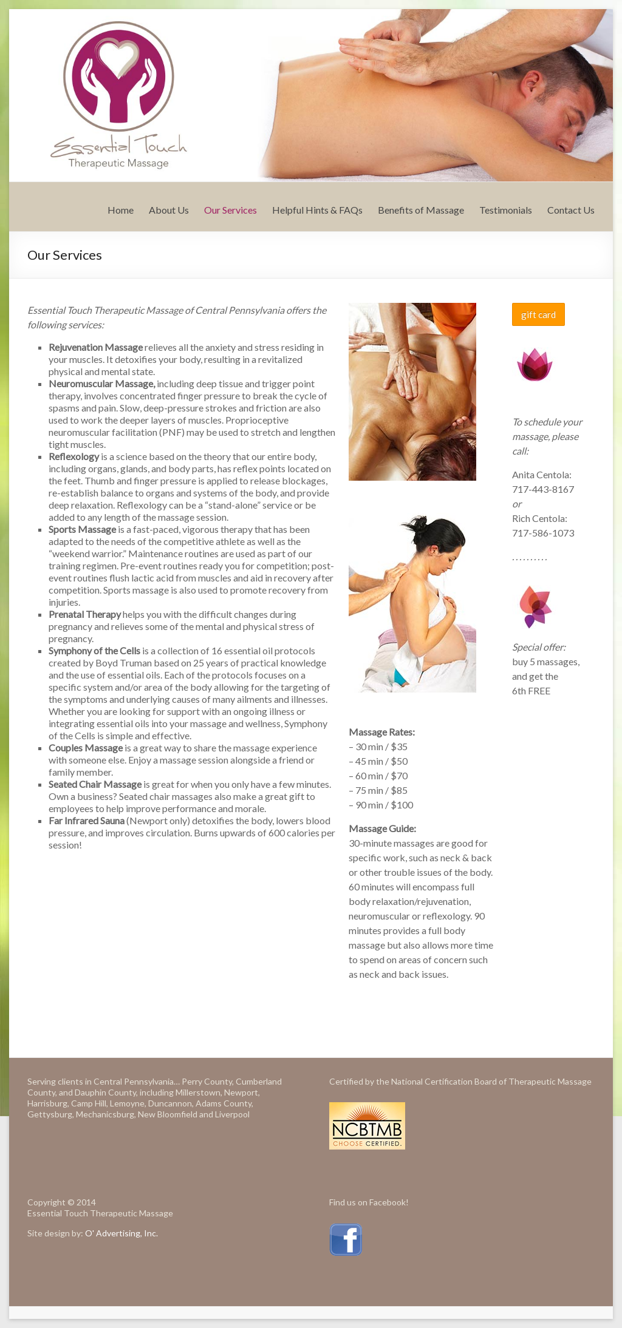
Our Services (230, 209)
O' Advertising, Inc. (121, 1233)
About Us (169, 209)
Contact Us (571, 209)
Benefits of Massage (421, 209)
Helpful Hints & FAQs (317, 209)
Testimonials (505, 209)
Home (121, 209)
